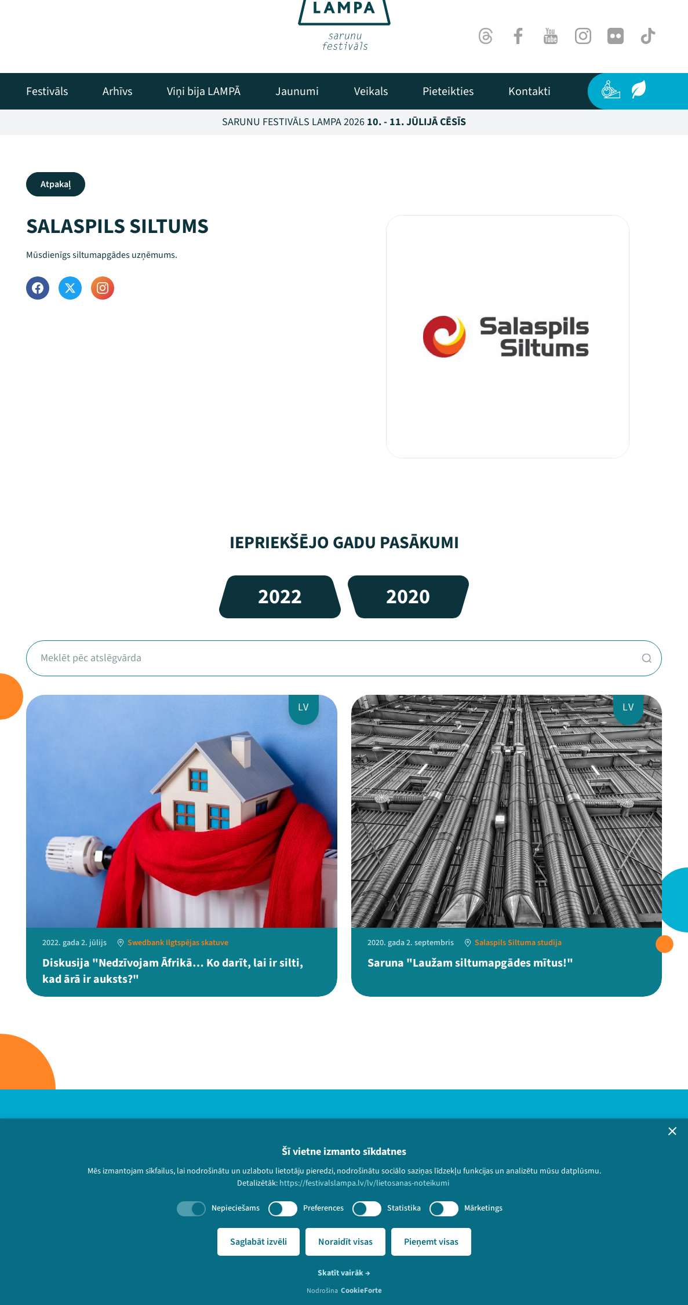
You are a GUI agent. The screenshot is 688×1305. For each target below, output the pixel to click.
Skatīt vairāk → (344, 1273)
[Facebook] (518, 36)
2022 (280, 596)
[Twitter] (70, 288)
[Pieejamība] (611, 89)
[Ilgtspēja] (638, 89)
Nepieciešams (236, 1208)
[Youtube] (551, 36)
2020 (408, 596)
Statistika (404, 1208)
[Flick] (615, 36)
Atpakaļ (56, 184)
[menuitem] (47, 91)
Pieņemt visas (431, 1241)
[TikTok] (648, 36)
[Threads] (486, 36)
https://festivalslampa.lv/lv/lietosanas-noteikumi (364, 1183)
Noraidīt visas (345, 1241)
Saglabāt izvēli (258, 1241)
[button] (672, 1131)
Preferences (323, 1208)
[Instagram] (583, 36)
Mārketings (483, 1208)
